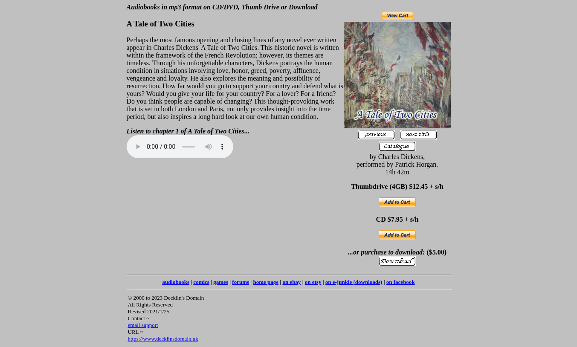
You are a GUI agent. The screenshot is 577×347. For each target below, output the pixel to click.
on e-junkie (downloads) (354, 282)
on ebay (291, 282)
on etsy (313, 282)
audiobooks (175, 282)
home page (265, 282)
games (220, 282)
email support (143, 325)
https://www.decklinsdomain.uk (163, 338)
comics (201, 282)
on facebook (400, 282)
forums (240, 282)
